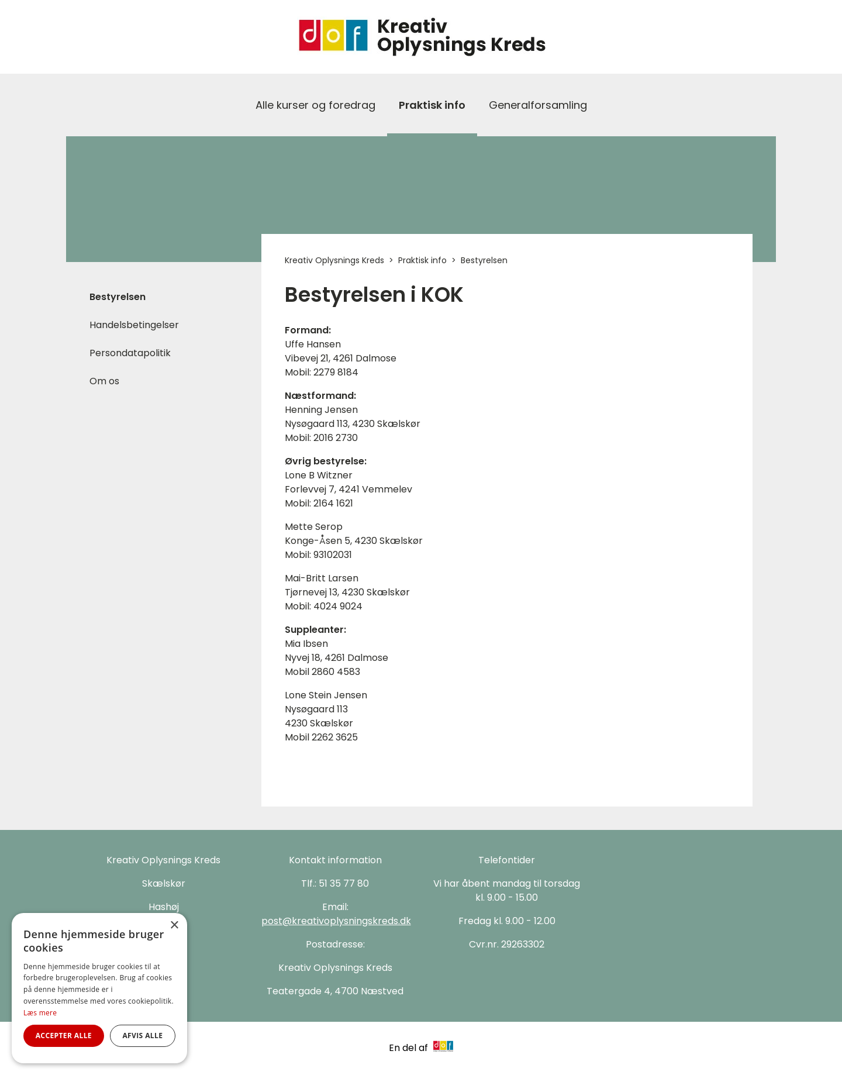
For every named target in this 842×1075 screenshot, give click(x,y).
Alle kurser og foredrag (315, 105)
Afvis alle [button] (142, 1035)
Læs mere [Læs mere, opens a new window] (40, 1013)
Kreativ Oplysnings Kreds (334, 260)
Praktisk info (432, 105)
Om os (104, 381)
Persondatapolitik (130, 353)
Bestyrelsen (117, 297)
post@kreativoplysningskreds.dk (336, 921)
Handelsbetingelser (134, 325)
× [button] (174, 925)
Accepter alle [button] (64, 1035)
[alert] (99, 988)
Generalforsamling (538, 105)
